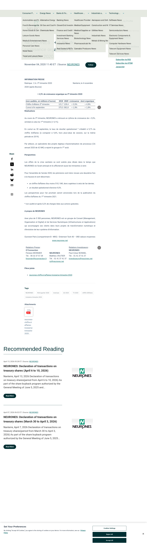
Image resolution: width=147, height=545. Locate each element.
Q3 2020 (66, 293)
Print (118, 52)
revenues (56, 293)
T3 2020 (75, 293)
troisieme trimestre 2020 (34, 297)
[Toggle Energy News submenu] (53, 13)
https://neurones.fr (123, 37)
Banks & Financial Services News (62, 13)
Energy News (45, 13)
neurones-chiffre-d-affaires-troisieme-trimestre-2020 (50, 275)
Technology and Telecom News (115, 13)
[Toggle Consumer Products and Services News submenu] (37, 13)
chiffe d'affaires (87, 293)
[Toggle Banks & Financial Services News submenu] (71, 13)
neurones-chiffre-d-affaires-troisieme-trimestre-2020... (28, 326)
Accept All (109, 541)
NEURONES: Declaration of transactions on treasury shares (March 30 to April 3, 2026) (30, 419)
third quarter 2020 (43, 293)
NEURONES (73, 64)
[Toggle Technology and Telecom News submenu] (123, 13)
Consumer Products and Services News (28, 13)
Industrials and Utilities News (97, 13)
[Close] (143, 534)
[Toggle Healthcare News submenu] (88, 13)
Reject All (109, 535)
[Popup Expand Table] (99, 107)
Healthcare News (80, 13)
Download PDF (122, 56)
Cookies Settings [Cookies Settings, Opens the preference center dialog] (109, 529)
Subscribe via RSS (123, 59)
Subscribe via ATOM (124, 63)
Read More (10, 396)
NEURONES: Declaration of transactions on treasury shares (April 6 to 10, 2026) (30, 368)
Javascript (120, 67)
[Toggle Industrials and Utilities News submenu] (106, 13)
